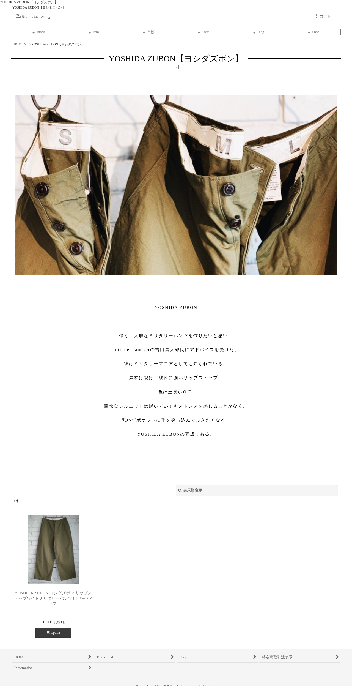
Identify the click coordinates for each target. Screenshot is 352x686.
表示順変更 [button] (190, 490)
